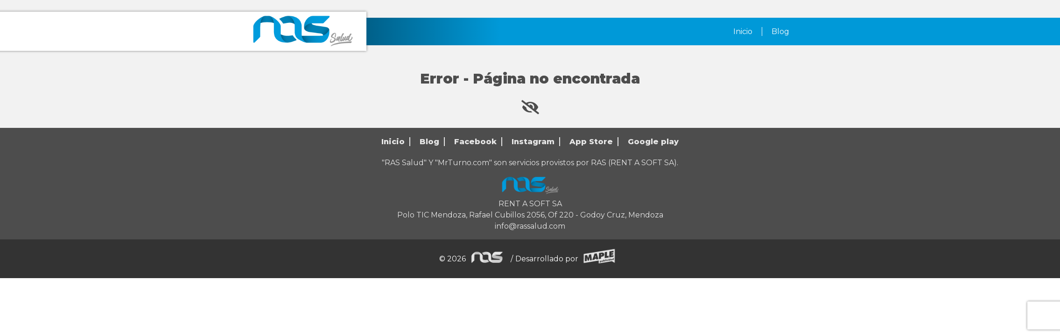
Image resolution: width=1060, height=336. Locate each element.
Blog (780, 31)
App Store (591, 141)
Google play (653, 141)
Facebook (475, 141)
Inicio (742, 31)
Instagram (533, 141)
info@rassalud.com (530, 226)
